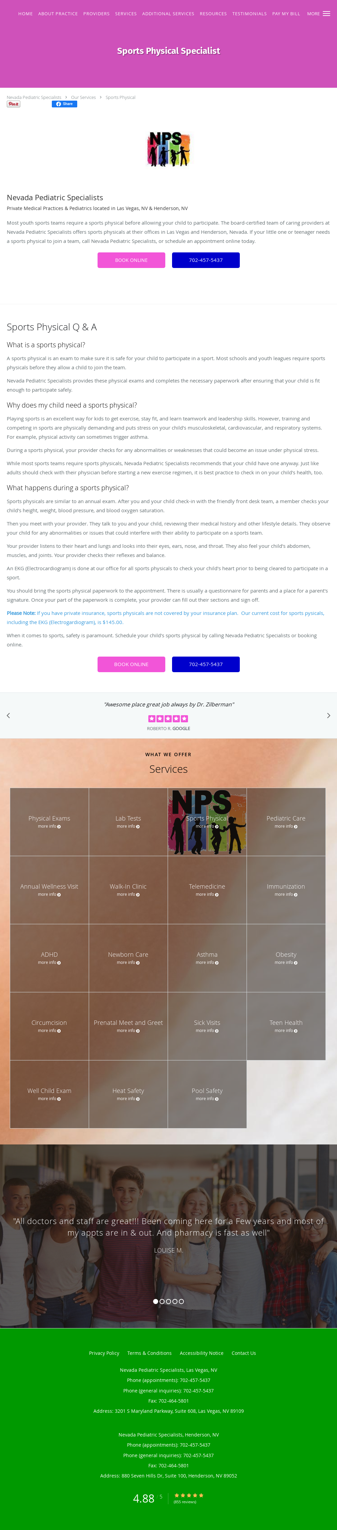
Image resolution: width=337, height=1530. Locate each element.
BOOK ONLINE (131, 260)
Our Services (83, 97)
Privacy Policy (104, 1353)
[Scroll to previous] (10, 717)
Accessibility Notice (202, 1353)
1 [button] (155, 1301)
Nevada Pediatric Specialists (34, 97)
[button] (326, 13)
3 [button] (168, 1301)
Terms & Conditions (149, 1353)
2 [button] (162, 1301)
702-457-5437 (206, 259)
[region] (168, 1229)
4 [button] (175, 1301)
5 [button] (181, 1301)
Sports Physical (120, 97)
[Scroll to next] (327, 717)
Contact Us (244, 1353)
